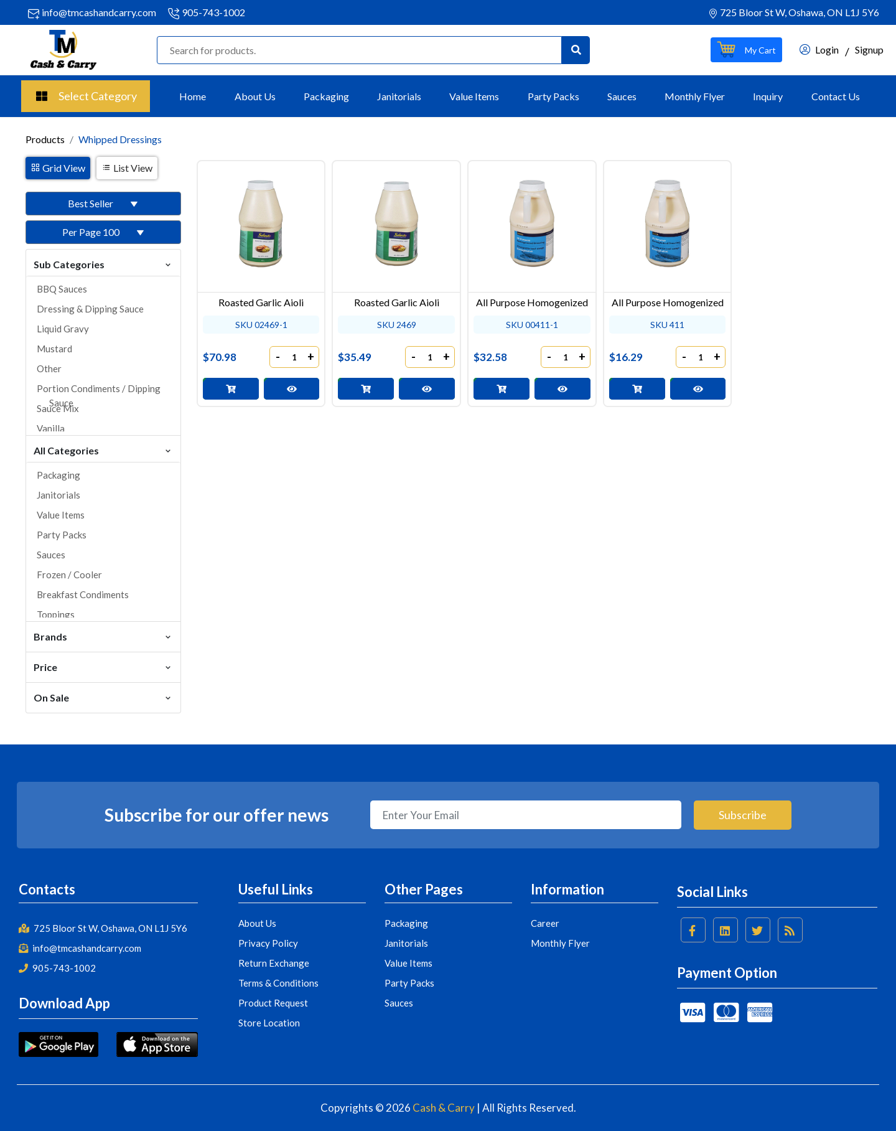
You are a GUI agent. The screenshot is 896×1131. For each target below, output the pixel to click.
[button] (746, 49)
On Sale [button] (103, 696)
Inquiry (768, 96)
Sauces (622, 96)
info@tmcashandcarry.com (99, 12)
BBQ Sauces (62, 288)
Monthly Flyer (695, 96)
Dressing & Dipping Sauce (90, 308)
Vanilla (51, 428)
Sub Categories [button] (103, 263)
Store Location (269, 1022)
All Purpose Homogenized (532, 302)
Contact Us (835, 96)
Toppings (56, 614)
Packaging (326, 96)
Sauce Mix (58, 408)
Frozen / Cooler (69, 574)
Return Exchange (273, 963)
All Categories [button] (103, 449)
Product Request (273, 1002)
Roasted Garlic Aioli (261, 302)
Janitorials (399, 96)
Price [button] (103, 666)
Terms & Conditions (278, 982)
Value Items (474, 96)
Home (192, 96)
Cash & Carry (444, 1107)
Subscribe (743, 815)
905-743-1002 (213, 12)
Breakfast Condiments (83, 594)
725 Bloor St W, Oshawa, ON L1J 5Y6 (103, 928)
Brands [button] (103, 635)
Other (49, 368)
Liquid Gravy (63, 328)
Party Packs (553, 96)
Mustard (54, 348)
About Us (255, 96)
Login (819, 49)
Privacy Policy (268, 943)
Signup (869, 49)
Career (545, 923)
